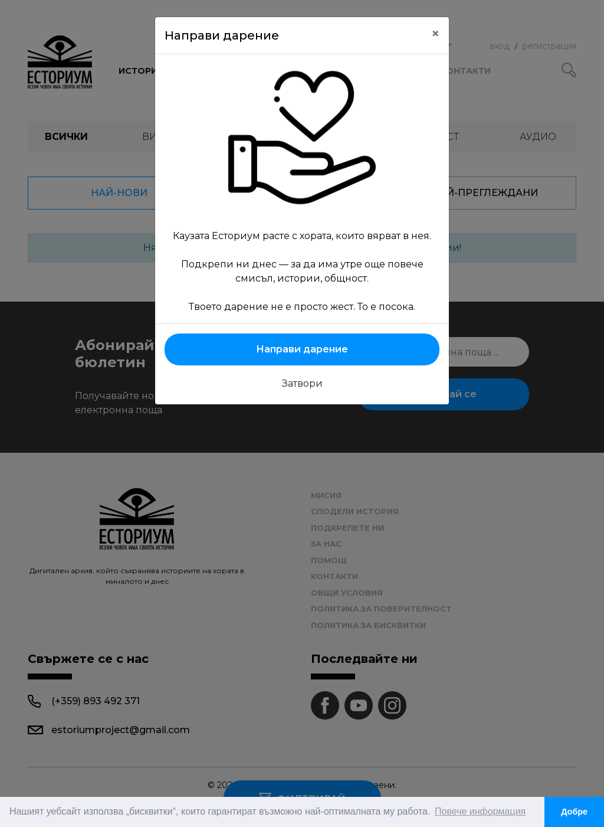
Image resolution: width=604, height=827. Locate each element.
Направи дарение (302, 349)
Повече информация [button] (480, 811)
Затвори (302, 383)
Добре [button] (574, 811)
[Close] (435, 33)
